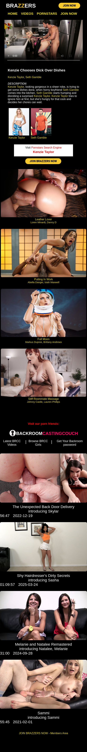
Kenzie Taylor (16, 77)
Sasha (53, 580)
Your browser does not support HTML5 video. (43, 42)
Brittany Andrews (52, 342)
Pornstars (47, 13)
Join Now (69, 13)
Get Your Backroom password (70, 442)
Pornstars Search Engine (46, 147)
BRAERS (21, 6)
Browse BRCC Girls (38, 442)
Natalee (45, 649)
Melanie (61, 649)
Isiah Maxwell (52, 282)
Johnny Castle (34, 401)
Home (13, 13)
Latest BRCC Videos (12, 442)
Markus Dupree (33, 342)
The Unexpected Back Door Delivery (43, 507)
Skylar (53, 511)
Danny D (51, 222)
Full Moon (43, 339)
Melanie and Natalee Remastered (43, 644)
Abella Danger (35, 282)
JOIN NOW (69, 5)
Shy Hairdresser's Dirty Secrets (43, 576)
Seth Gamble (33, 77)
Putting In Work (43, 279)
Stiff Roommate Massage (43, 398)
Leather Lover (43, 219)
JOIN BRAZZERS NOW (43, 161)
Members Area (59, 733)
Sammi (43, 713)
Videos (27, 13)
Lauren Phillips (52, 401)
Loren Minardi (38, 222)
